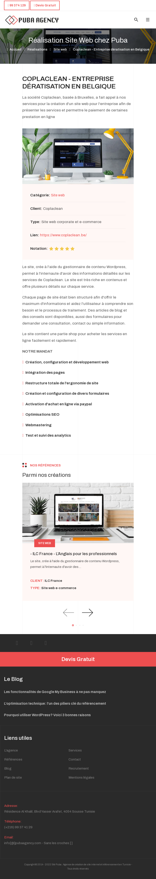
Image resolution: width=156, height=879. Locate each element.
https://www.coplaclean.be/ (63, 235)
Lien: (34, 235)
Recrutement (78, 768)
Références (13, 759)
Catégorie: (40, 195)
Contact (74, 759)
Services (75, 750)
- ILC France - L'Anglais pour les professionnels (73, 554)
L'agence (11, 750)
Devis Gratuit (78, 659)
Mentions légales (81, 777)
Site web (58, 195)
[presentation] (68, 612)
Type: (35, 222)
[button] (73, 625)
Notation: (39, 248)
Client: (36, 209)
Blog (7, 768)
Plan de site (13, 777)
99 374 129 (17, 5)
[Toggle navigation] (147, 19)
